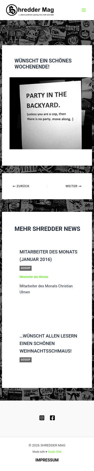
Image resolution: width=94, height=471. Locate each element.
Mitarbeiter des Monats (34, 277)
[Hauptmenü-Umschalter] (83, 10)
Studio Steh (54, 451)
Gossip (25, 268)
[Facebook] (52, 418)
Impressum (47, 460)
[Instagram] (42, 418)
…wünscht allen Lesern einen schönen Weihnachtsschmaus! (48, 343)
